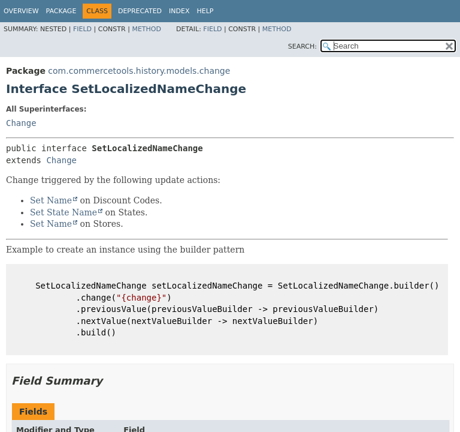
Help (205, 11)
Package (61, 11)
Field (82, 29)
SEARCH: (302, 46)
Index (179, 11)
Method (146, 29)
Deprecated (140, 11)
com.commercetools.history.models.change (139, 71)
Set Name (51, 200)
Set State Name (63, 212)
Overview (21, 11)
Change (21, 123)
